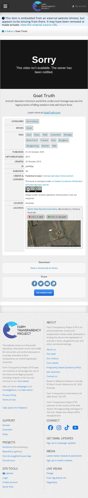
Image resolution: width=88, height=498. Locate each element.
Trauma (44, 140)
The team (51, 353)
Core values (52, 362)
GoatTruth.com (52, 112)
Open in (36, 217)
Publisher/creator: (34, 175)
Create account (10, 482)
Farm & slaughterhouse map (17, 456)
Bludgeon (63, 140)
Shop (5, 434)
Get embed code (44, 292)
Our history (52, 358)
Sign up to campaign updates (61, 442)
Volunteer (8, 429)
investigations (9, 389)
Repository (12, 451)
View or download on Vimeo (44, 268)
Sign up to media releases (59, 460)
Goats (29, 127)
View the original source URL (39, 25)
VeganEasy (52, 482)
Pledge (50, 473)
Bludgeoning (33, 145)
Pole (53, 140)
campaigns (22, 386)
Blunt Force (32, 140)
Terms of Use (9, 399)
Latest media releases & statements (64, 455)
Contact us (52, 376)
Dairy (36, 134)
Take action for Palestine (15, 407)
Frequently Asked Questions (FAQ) (64, 367)
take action (27, 389)
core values (23, 381)
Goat (29, 134)
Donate (6, 425)
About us (51, 349)
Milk (54, 145)
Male (45, 134)
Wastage (68, 134)
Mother (45, 145)
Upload (8, 473)
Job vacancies (53, 371)
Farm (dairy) (32, 121)
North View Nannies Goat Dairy (42, 209)
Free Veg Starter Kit (56, 477)
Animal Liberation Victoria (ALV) (58, 175)
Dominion (15, 446)
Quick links (8, 486)
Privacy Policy (9, 395)
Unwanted (56, 134)
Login (5, 477)
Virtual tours (9, 460)
